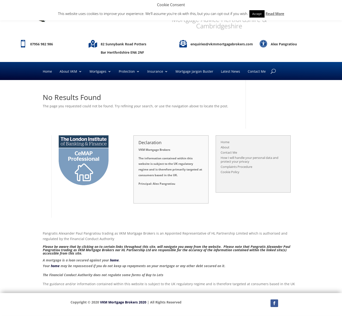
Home (47, 72)
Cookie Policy (230, 172)
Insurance (155, 72)
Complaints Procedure (236, 167)
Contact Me (257, 72)
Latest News (230, 72)
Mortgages (98, 72)
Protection (127, 72)
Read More (275, 13)
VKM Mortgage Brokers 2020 (123, 302)
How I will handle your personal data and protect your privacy (249, 160)
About (225, 147)
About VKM (68, 72)
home (114, 260)
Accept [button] (257, 14)
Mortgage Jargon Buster (194, 72)
